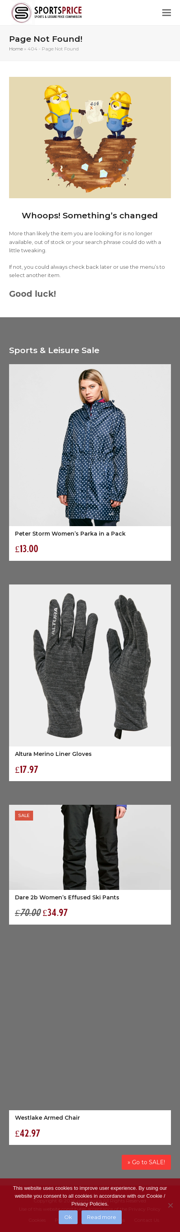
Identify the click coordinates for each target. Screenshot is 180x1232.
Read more (101, 1217)
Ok (68, 1217)
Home (16, 49)
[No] (170, 1205)
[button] (166, 12)
